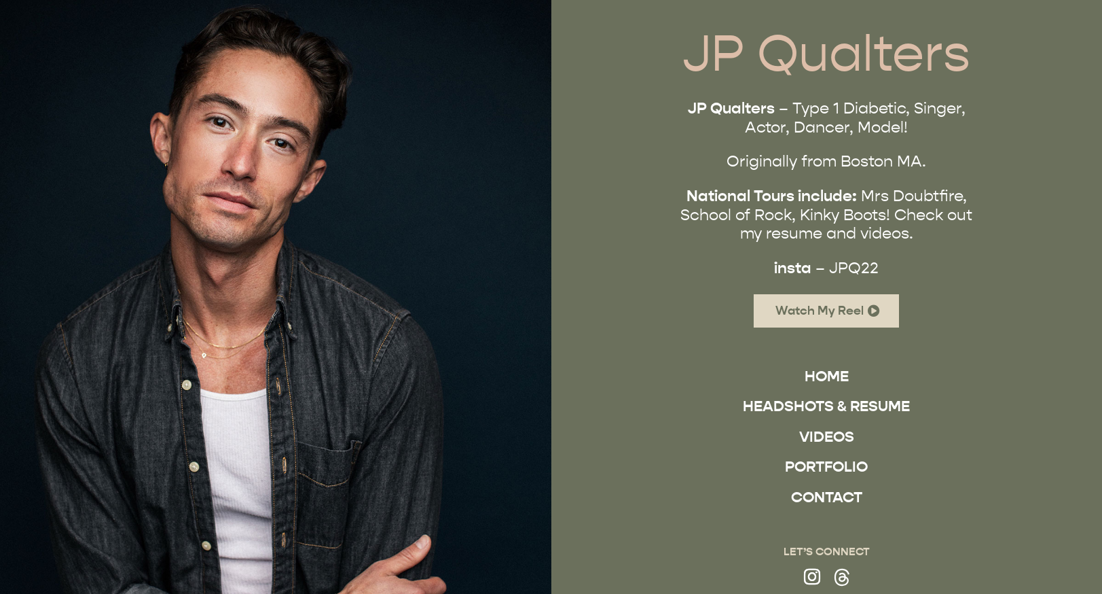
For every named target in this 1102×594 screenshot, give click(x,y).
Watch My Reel (820, 310)
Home (827, 376)
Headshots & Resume (827, 406)
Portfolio (827, 466)
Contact (826, 497)
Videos (826, 436)
